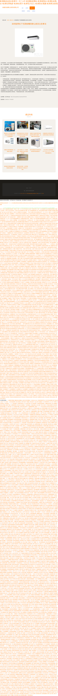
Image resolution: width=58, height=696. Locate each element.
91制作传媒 (32, 282)
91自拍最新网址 (26, 232)
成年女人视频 (29, 215)
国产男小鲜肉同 (40, 240)
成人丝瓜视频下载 (5, 229)
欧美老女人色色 (33, 583)
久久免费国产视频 (10, 559)
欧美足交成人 (20, 468)
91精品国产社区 (24, 327)
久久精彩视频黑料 (42, 625)
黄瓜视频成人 (24, 283)
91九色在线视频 (9, 322)
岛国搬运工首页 (33, 301)
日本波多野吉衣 (50, 298)
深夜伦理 (44, 569)
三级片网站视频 (23, 503)
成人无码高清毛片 (38, 288)
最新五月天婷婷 (14, 478)
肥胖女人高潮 (34, 454)
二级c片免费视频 (38, 578)
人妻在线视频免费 (35, 500)
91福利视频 (27, 405)
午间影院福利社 (29, 613)
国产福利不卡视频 (46, 531)
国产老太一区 (6, 468)
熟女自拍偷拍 (14, 296)
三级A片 (17, 342)
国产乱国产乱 (32, 644)
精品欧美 (15, 363)
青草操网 (22, 564)
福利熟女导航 (31, 508)
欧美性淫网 (31, 476)
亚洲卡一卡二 (9, 319)
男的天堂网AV (11, 275)
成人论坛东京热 (51, 470)
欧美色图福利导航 (45, 440)
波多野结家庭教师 (11, 524)
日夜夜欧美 (45, 269)
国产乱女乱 (47, 330)
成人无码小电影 (13, 497)
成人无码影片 (3, 688)
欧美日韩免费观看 (9, 601)
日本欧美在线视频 (28, 521)
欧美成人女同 (43, 516)
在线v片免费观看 (16, 660)
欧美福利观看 (33, 641)
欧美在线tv (18, 331)
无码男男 (11, 424)
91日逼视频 (7, 330)
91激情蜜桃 (41, 601)
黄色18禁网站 (43, 293)
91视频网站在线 (10, 232)
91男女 (35, 240)
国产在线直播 (4, 319)
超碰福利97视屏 (3, 352)
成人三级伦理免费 (50, 213)
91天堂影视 (31, 350)
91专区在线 (55, 283)
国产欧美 (43, 263)
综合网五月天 (4, 256)
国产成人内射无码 (29, 213)
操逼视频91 (40, 631)
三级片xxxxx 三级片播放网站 (45, 543)
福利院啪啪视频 (47, 452)
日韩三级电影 (37, 599)
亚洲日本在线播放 (26, 669)
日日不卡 (52, 597)
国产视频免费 (48, 692)
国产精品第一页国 (48, 291)
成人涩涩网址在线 (43, 612)
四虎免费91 (52, 237)
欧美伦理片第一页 (22, 457)
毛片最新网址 (17, 440)
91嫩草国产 (51, 355)
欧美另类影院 (30, 424)
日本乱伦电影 (40, 451)
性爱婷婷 (29, 283)
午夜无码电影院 (15, 658)
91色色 (10, 623)
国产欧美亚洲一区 (9, 433)
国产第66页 (3, 296)
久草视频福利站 (38, 653)
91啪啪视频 (51, 664)
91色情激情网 (53, 232)
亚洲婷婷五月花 (27, 448)
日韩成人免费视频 (51, 462)
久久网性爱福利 (5, 685)
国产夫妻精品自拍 (13, 648)
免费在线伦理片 (47, 601)
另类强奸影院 (7, 475)
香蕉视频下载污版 (48, 328)
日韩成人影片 (5, 275)
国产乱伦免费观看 (32, 328)
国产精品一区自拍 (42, 317)
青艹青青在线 (25, 591)
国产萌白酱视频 (8, 451)
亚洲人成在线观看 (49, 409)
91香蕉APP (15, 209)
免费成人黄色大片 (7, 435)
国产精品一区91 (14, 349)
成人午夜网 (24, 242)
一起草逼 (25, 452)
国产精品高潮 (18, 585)
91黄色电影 (44, 274)
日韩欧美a (2, 617)
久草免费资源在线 (24, 413)
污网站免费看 (32, 244)
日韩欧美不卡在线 (38, 534)
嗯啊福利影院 (6, 518)
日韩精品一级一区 (31, 529)
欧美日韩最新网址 (7, 516)
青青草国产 (29, 304)
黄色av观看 (40, 540)
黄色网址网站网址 (13, 346)
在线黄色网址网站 (45, 460)
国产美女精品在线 (22, 593)
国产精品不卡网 (48, 652)
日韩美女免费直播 (40, 341)
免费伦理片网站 (43, 489)
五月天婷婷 (2, 368)
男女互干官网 (12, 578)
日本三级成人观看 (36, 312)
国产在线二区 (4, 438)
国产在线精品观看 (21, 523)
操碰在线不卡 (47, 554)
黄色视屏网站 (24, 280)
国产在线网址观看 (36, 303)
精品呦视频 (13, 362)
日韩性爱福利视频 (3, 679)
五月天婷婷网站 (16, 449)
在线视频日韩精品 (25, 636)
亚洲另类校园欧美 (44, 633)
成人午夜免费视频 (19, 226)
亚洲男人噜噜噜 (20, 551)
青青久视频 (19, 296)
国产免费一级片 (27, 210)
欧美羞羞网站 (26, 605)
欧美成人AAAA (33, 456)
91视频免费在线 (30, 360)
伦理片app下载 (37, 234)
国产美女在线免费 (30, 331)
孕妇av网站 (46, 687)
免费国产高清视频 (6, 357)
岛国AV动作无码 (14, 247)
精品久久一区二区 (39, 605)
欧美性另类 (11, 610)
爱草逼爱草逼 (5, 596)
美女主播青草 (9, 256)
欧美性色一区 (20, 554)
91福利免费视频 (28, 368)
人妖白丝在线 (15, 411)
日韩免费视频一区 (23, 374)
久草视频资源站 (16, 240)
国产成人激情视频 (43, 260)
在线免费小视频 (42, 299)
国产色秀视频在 (53, 476)
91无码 (32, 653)
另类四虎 (53, 229)
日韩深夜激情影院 (9, 539)
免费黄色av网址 (7, 331)
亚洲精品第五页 (41, 290)
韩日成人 (55, 331)
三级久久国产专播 (34, 631)
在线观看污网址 (54, 677)
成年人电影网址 (34, 648)
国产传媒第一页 (24, 633)
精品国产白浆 (23, 451)
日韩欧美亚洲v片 (26, 674)
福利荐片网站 (27, 583)
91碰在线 (5, 224)
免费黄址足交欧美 (22, 672)
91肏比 (51, 344)
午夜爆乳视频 (46, 425)
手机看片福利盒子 (43, 503)
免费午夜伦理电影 (33, 610)
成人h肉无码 (50, 478)
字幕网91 (30, 591)
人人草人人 (26, 551)
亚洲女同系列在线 (4, 693)
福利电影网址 (14, 467)
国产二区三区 (20, 209)
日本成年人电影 (10, 499)
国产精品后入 (15, 507)
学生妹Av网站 (4, 213)
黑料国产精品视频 (6, 508)
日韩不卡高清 (3, 650)
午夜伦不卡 (5, 223)
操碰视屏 (40, 236)
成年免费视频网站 (20, 663)
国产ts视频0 (27, 601)
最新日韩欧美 (31, 626)
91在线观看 (38, 368)
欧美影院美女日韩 (40, 449)
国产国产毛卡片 (3, 459)
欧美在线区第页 (5, 523)
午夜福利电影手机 (41, 400)
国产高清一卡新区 (22, 248)
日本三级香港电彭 (9, 527)
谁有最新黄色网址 (36, 609)
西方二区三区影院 (8, 494)
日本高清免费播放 (25, 610)
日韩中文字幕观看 (17, 212)
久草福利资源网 (40, 268)
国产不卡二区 (32, 605)
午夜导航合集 (37, 516)
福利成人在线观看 (38, 604)
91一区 (24, 341)
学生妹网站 (16, 566)
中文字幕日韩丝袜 (39, 574)
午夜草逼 (50, 503)
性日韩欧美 (13, 637)
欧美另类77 (2, 615)
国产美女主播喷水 (23, 534)
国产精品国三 (39, 617)
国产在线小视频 (48, 319)
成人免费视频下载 (27, 443)
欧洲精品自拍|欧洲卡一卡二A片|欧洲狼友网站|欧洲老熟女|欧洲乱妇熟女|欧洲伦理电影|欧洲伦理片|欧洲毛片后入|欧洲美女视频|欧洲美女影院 (28, 203)
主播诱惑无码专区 (21, 370)
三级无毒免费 (21, 334)
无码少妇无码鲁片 (7, 505)
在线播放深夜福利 (30, 672)
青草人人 (25, 425)
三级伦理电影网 (24, 660)
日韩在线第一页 (53, 582)
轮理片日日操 (7, 567)
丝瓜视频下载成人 (19, 558)
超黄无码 (41, 339)
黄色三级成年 (7, 291)
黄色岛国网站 (39, 232)
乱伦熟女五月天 (48, 218)
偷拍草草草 (38, 328)
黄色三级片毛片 (15, 271)
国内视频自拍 (5, 663)
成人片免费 (54, 307)
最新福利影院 (40, 325)
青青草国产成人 (33, 232)
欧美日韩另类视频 (7, 637)
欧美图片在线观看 (47, 210)
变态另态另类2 (52, 333)
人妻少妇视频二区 (31, 288)
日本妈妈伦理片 (54, 601)
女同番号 (16, 473)
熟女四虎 (33, 601)
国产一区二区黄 (19, 513)
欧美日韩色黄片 (13, 236)
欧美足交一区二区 (42, 229)
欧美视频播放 (21, 492)
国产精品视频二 (6, 580)
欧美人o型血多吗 (3, 660)
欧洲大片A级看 (35, 570)
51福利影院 (16, 354)
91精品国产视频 (23, 424)
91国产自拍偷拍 (10, 217)
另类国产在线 (8, 296)
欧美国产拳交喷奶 (14, 255)
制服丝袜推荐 (8, 615)
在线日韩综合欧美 (24, 406)
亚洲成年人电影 (54, 500)
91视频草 (12, 618)
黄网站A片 (31, 497)
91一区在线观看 (19, 577)
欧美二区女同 (8, 349)
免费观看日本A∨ (53, 483)
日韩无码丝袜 (45, 575)
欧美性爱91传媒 (53, 519)
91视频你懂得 (9, 271)
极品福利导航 (38, 355)
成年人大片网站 (37, 633)
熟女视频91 (4, 540)
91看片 (34, 429)
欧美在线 (20, 669)
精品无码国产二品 (12, 350)
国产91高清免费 (23, 623)
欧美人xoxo (41, 452)
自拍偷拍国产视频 (46, 534)
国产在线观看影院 (42, 484)
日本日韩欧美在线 (22, 352)
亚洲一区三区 (25, 685)
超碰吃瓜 (8, 280)
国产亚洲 (28, 671)
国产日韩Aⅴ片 (36, 543)
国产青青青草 (9, 366)
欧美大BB (42, 256)
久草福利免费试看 (28, 344)
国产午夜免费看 (38, 642)
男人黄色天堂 (12, 664)
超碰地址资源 (52, 441)
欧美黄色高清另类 (29, 486)
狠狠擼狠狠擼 (53, 368)
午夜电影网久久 (24, 236)
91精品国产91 (55, 266)
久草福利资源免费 (40, 403)
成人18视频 (13, 344)
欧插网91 (49, 419)
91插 (41, 334)
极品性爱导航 (7, 255)
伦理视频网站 (37, 293)
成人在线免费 (36, 625)
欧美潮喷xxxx (36, 661)
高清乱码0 (39, 263)
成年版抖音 (15, 550)
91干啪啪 (10, 370)
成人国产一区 (54, 417)
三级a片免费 (41, 548)
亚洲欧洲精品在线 (53, 605)
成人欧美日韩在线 (14, 661)
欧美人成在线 (23, 650)
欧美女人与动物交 (34, 217)
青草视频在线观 (21, 580)
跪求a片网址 (20, 605)
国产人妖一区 (16, 570)
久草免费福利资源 (6, 425)
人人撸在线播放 (54, 464)
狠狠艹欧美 (19, 497)
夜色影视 (55, 405)
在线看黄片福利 (7, 534)
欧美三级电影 (4, 347)
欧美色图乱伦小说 (4, 293)
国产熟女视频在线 (8, 288)
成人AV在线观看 (20, 363)
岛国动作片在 (24, 299)
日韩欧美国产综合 (27, 459)
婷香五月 (14, 556)
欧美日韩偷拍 (12, 585)
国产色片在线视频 (41, 409)
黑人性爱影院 (44, 433)
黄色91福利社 (34, 365)
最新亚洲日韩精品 (37, 275)
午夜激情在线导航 (46, 685)
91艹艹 (48, 244)
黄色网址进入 (34, 409)
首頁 (8, 20)
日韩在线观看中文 (25, 419)
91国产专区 (18, 531)
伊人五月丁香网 (53, 401)
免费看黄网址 (14, 405)
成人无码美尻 (47, 655)
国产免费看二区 (52, 306)
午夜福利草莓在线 (17, 546)
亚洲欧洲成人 (15, 234)
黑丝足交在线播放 (21, 405)
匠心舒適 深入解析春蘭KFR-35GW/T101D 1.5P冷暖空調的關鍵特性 (48, 151)
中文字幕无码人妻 (48, 226)
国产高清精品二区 (47, 215)
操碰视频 (31, 256)
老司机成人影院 (29, 607)
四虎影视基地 (13, 548)
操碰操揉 (14, 371)
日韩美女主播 (34, 433)
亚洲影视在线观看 (41, 613)
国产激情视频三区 (44, 327)
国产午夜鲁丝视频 (39, 444)
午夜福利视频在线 (16, 494)
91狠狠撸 (40, 223)
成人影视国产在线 (27, 269)
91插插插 (3, 323)
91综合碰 (43, 330)
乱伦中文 (18, 617)
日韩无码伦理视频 (12, 663)
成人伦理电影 (7, 574)
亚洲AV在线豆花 (30, 347)
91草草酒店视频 (27, 228)
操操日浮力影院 (11, 535)
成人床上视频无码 (11, 531)
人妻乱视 (4, 240)
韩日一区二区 (33, 228)
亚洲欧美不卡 (37, 462)
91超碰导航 (46, 591)
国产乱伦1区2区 (52, 641)
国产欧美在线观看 (36, 634)
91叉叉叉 (9, 484)
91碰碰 (28, 688)
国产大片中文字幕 (51, 269)
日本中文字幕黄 (7, 604)
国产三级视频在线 (9, 365)
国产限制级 (27, 692)
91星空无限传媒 (22, 527)
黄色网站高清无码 (36, 503)
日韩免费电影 (23, 261)
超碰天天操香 (50, 495)
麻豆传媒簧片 (6, 424)
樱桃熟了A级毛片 (40, 655)
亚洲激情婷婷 (33, 656)
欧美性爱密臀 (12, 328)
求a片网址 (24, 260)
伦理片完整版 (16, 272)
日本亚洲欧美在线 (14, 508)
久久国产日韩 (42, 677)
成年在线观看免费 (34, 371)
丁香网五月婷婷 (8, 617)
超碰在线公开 (18, 338)
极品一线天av (53, 554)
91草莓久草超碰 (51, 234)
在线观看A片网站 (19, 425)
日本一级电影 (5, 299)
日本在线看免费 (50, 585)
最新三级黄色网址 (5, 636)
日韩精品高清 (39, 298)
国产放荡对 (18, 578)
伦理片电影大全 (29, 429)
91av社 (24, 607)
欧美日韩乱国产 (54, 588)
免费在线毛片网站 (30, 566)
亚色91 (45, 419)
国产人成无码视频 (48, 224)
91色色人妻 (43, 266)
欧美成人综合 (49, 480)
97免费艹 (14, 299)
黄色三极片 (22, 628)
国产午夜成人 (38, 247)
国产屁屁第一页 (40, 304)
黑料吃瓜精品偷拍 (51, 260)
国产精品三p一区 (41, 607)
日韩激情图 (54, 419)
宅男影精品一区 (54, 452)
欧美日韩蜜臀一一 (24, 655)
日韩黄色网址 (4, 315)
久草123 (9, 339)
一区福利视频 (50, 467)
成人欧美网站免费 (23, 695)
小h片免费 (26, 247)
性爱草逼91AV (52, 304)
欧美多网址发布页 (35, 491)
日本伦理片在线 (16, 322)
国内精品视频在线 (46, 637)
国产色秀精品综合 (18, 529)
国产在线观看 (25, 497)
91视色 (8, 268)
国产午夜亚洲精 (22, 634)
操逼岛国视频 (22, 597)
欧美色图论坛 (9, 248)
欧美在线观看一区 (12, 590)
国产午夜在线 (22, 679)
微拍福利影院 (15, 408)
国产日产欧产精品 (51, 486)
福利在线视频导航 (41, 360)
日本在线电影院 (9, 634)
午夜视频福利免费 (26, 366)
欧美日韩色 (30, 618)
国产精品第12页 (44, 312)
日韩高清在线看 (51, 472)
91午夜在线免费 (34, 290)
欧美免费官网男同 (27, 495)
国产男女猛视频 (34, 333)
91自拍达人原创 (18, 618)
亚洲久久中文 (32, 432)
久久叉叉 (39, 314)
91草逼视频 (14, 366)
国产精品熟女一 (39, 237)
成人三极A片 (20, 495)
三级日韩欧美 (12, 309)
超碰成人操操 (7, 239)
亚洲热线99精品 (26, 532)
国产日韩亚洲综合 (22, 342)
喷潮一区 (5, 304)
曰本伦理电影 (30, 460)
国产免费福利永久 (45, 682)
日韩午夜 (44, 507)
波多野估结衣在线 (9, 575)
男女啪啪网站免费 (38, 508)
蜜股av (45, 456)
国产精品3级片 (23, 215)
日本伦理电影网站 (14, 682)
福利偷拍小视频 (54, 209)
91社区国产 (2, 210)
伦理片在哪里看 (23, 307)
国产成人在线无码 (45, 349)
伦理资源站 (21, 484)
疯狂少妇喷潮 (18, 328)
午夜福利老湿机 (3, 414)
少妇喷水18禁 (13, 306)
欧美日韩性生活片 (34, 320)
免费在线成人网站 (27, 668)
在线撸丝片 (34, 260)
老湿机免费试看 (5, 519)
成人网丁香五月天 (50, 473)
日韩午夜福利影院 (31, 515)
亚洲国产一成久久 (22, 411)
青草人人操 (11, 553)
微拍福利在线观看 (9, 209)
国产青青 (53, 526)
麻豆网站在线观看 (48, 290)
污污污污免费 (51, 315)
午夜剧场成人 (50, 413)
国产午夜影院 (21, 473)
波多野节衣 (32, 444)
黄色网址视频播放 (18, 293)
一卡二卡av (14, 551)
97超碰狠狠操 (39, 569)
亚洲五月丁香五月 (18, 470)
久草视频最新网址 (30, 264)
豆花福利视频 (10, 315)
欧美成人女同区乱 (12, 668)
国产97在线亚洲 (46, 621)
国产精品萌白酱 (12, 341)
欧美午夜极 (30, 430)
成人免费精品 (24, 612)
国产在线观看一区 (5, 648)
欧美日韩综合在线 (43, 494)
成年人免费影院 (35, 677)
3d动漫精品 (27, 531)
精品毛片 (35, 314)
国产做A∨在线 (48, 610)
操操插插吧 (47, 448)
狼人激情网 (28, 355)
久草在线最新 (30, 317)
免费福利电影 (23, 429)
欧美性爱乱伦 (37, 475)
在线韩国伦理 (44, 422)
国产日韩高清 (32, 569)
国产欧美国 (26, 590)
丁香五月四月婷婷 (40, 510)
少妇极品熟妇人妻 (34, 405)
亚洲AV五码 (51, 577)
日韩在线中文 (12, 558)
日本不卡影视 (13, 416)
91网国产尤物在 (9, 373)
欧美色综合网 (4, 217)
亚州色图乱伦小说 (49, 264)
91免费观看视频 (50, 494)
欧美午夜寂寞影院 (30, 280)
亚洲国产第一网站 (4, 303)
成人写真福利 (42, 280)
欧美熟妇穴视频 (50, 314)
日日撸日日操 (50, 523)
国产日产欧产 (24, 585)
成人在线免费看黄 (16, 319)
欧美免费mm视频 (34, 532)
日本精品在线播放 (11, 342)
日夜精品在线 (36, 494)
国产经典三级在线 (45, 272)
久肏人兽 (32, 599)
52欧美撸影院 (53, 617)
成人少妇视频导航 (50, 258)
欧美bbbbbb (26, 690)
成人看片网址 (47, 464)
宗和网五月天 (33, 277)
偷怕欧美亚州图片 (26, 444)
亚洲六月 (10, 523)
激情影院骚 (37, 551)
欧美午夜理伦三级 (14, 567)
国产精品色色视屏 (31, 247)
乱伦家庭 (14, 226)
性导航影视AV (44, 261)
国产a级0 (2, 212)
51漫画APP (18, 306)
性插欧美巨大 (13, 491)
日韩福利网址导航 (16, 327)
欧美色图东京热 (32, 685)
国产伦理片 (39, 430)
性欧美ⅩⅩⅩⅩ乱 (46, 221)
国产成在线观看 (13, 330)
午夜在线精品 (9, 650)
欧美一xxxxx (44, 232)
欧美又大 (51, 253)
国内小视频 (43, 546)
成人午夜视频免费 (53, 365)
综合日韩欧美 (50, 231)
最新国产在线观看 (54, 593)
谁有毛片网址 (52, 411)
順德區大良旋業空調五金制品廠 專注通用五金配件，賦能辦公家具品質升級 (35, 135)
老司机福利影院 (16, 540)
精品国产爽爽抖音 (38, 660)
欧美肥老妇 (13, 331)
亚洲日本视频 (16, 269)
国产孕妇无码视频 (43, 358)
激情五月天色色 (52, 240)
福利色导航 (40, 621)
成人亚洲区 (31, 271)
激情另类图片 (47, 252)
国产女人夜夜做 (42, 319)
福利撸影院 (49, 255)
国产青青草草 (16, 543)
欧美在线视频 (44, 275)
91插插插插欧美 (24, 430)
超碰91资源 (41, 282)
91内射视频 (16, 679)
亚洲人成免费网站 (10, 213)
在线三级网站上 (14, 486)
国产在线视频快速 (37, 422)
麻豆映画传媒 (14, 526)
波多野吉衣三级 (31, 299)
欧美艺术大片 (52, 682)
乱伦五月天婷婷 (25, 330)
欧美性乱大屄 (53, 631)
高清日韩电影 (46, 350)
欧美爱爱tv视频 (31, 306)
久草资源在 (33, 307)
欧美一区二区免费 (13, 621)
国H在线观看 (13, 483)
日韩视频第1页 (38, 636)
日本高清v (51, 362)
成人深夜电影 (45, 223)
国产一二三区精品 (47, 615)
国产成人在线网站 (9, 240)
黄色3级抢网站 (37, 212)
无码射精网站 (14, 258)
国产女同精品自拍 (39, 529)
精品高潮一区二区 (11, 417)
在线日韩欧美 (15, 487)
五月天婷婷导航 (22, 516)
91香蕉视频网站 (3, 671)
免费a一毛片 (23, 275)
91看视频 (6, 543)
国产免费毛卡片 (10, 422)
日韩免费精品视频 (45, 362)
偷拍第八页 (15, 537)
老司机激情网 (12, 401)
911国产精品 (13, 687)
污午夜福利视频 (46, 411)
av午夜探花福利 (30, 314)
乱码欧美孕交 (15, 274)
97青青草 (32, 586)
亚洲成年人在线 (5, 460)
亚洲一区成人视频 (50, 274)
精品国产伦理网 (8, 462)
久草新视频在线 (25, 296)
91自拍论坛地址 (26, 562)
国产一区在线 (7, 690)
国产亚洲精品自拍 (6, 513)
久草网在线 (52, 244)
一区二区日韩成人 (38, 566)
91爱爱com (20, 279)
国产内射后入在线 (5, 346)
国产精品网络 (45, 357)
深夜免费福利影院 (51, 491)
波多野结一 (38, 413)
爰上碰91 (46, 363)
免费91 (25, 252)
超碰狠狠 (37, 601)
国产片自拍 (29, 272)
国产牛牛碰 (32, 470)
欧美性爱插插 (6, 236)
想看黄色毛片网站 (8, 564)
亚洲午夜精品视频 (29, 312)
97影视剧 (18, 655)
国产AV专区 (25, 438)
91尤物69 (2, 283)
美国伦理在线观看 (11, 562)
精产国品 (10, 320)
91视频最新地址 (39, 685)
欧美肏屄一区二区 (24, 328)
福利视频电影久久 (44, 315)
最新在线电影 (3, 510)
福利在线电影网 (26, 554)
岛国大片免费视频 (13, 220)
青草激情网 (38, 481)
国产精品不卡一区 (47, 648)
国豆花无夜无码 (14, 583)
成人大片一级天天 (42, 336)
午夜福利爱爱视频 (10, 446)
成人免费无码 (24, 545)
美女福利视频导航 (6, 483)
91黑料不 (51, 349)
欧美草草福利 (31, 633)
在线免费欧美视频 (20, 221)
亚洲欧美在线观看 (54, 252)
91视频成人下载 (10, 298)
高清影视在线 (15, 462)
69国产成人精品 (32, 617)
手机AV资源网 (27, 540)
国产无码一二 (49, 295)
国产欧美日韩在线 (14, 285)
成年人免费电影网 (30, 478)
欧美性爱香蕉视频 (17, 419)
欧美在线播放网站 (45, 537)
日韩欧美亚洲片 (32, 481)
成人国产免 (24, 460)
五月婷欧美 (39, 664)
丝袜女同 (44, 301)
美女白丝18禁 (47, 344)
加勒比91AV (33, 368)
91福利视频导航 (50, 247)
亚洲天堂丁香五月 (30, 291)
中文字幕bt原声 (6, 309)
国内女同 (39, 433)
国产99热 (6, 668)
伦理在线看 (42, 634)
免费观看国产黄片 (28, 676)
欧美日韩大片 (3, 507)
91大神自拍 (16, 213)
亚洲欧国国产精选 (41, 618)
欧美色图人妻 (14, 221)
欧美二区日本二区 (9, 550)
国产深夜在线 (9, 487)
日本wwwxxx (26, 456)
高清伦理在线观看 (46, 642)
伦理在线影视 (4, 314)
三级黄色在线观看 (20, 676)
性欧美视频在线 (9, 688)
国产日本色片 (16, 424)
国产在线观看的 (14, 368)
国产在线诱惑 (32, 339)
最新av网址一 (11, 613)
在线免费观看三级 (53, 618)
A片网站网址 (47, 341)
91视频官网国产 (39, 296)
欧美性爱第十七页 (18, 519)
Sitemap (42, 193)
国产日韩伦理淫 (30, 373)
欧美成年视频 (9, 371)
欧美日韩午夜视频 (20, 548)
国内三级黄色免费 (20, 416)
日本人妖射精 (55, 287)
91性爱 (12, 470)
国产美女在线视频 (45, 253)
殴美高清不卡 (16, 601)
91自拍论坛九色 (33, 400)
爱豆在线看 (33, 283)
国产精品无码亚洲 (50, 303)
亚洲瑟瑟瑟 (21, 443)
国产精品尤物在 (17, 275)
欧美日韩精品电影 (4, 502)
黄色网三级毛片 (35, 352)
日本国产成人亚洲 (24, 515)
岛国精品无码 (27, 631)
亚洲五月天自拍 (45, 653)
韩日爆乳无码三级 (19, 245)
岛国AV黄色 (41, 639)
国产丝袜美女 (30, 236)
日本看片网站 (24, 572)
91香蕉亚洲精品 (23, 298)
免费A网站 (41, 524)
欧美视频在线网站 (54, 558)
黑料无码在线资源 (6, 661)
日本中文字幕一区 (37, 362)
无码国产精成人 (18, 604)
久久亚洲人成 (43, 264)
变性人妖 (6, 212)
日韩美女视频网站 (49, 459)
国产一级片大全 (6, 655)
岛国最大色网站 (5, 350)
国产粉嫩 (29, 333)
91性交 (8, 432)
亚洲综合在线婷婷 (19, 459)
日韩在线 (20, 234)
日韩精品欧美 (38, 676)
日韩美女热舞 (19, 687)
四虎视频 (32, 475)
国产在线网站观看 (3, 562)
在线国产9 (11, 629)
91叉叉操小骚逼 (7, 344)
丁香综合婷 (29, 503)
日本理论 (17, 341)
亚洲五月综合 (46, 605)
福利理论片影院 (10, 566)
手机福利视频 (33, 687)
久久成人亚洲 (29, 322)
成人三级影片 (16, 634)
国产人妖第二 (5, 266)
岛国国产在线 (35, 344)
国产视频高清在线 (14, 260)
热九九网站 (11, 684)
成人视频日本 (46, 228)
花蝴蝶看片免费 (20, 217)
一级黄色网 (39, 266)
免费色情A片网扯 (6, 682)
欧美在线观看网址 (8, 411)
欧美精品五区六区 (45, 676)
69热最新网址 (49, 338)
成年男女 (33, 615)
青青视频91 (11, 519)
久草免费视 (37, 623)
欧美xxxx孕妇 (14, 435)
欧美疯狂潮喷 (53, 604)
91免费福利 (2, 607)
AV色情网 (53, 484)
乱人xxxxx (37, 339)
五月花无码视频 (24, 304)
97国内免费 (23, 422)
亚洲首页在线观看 (43, 623)
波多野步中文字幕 (9, 327)
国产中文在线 (54, 610)
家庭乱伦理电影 (27, 237)
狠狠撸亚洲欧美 (35, 215)
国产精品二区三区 (8, 408)
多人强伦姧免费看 (47, 688)
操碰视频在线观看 (39, 465)
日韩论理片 (32, 401)
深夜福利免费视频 (13, 609)
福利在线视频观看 (25, 644)
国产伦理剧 (40, 320)
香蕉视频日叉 (38, 561)
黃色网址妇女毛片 (16, 515)
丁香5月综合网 (15, 279)
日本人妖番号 (31, 480)
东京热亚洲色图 (49, 373)
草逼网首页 (55, 231)
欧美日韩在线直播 (38, 596)
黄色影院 (32, 421)
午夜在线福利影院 (32, 655)
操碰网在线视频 (19, 674)
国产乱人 (4, 481)
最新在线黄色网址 (16, 650)
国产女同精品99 (40, 454)
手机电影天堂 (44, 470)
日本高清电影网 (26, 258)
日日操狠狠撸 (33, 539)
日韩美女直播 (54, 282)
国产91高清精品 (28, 220)
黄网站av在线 (44, 368)
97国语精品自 (30, 695)
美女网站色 (44, 671)
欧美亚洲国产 (3, 559)
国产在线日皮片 (26, 511)
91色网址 (23, 531)
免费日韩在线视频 (25, 664)
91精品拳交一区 (42, 500)
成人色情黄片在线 (41, 271)
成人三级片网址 (25, 518)
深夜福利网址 (33, 269)
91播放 (32, 370)
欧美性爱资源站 (34, 668)
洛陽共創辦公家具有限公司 (32, 193)
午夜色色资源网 (30, 422)
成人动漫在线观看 (20, 690)
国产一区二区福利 (35, 220)
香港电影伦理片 (39, 274)
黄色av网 (44, 298)
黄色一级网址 (9, 556)
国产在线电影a (5, 577)
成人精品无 (29, 341)
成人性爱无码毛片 (34, 548)
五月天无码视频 (46, 515)
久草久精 (12, 628)
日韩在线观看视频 (51, 663)
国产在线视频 (21, 301)
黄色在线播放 (46, 690)
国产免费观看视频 (54, 448)
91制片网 (20, 641)
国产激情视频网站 (40, 228)
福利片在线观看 (22, 213)
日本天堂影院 (29, 451)
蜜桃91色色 (18, 295)
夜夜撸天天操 (46, 429)
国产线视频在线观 (48, 556)
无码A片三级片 (9, 510)
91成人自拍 (16, 499)
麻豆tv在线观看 (29, 260)
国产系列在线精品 (27, 436)
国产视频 (48, 368)
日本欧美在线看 (29, 338)
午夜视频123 (18, 309)
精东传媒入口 (16, 229)
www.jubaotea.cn (23, 193)
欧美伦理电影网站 (27, 245)
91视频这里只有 (46, 593)
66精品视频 (15, 303)
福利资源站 (29, 577)
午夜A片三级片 (30, 287)
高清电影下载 (27, 564)
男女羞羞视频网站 (16, 456)
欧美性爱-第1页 (39, 656)
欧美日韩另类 (6, 444)
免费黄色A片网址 (33, 224)
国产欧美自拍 (35, 620)
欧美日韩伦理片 (48, 526)
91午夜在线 (35, 360)
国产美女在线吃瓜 (13, 495)
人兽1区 (39, 532)
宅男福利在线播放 (51, 327)
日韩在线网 (26, 285)
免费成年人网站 (54, 688)
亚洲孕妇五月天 (12, 460)
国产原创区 (6, 578)
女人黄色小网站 (46, 631)
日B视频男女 (6, 492)
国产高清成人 (27, 656)
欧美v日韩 (5, 656)
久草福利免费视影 (11, 374)
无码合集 (39, 562)
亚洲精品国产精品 (26, 586)
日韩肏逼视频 (48, 628)
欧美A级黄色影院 (30, 315)
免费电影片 (20, 271)
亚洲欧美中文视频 (42, 373)
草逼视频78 (13, 277)
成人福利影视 (41, 658)
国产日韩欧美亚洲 (11, 452)
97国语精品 (48, 500)
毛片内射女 (13, 323)
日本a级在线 (26, 363)
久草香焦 (23, 620)
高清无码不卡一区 (6, 472)
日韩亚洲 (45, 467)
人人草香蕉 (42, 252)
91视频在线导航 (48, 403)
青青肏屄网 (48, 559)
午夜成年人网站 (37, 546)
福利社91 (54, 564)
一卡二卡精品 (8, 478)
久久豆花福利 (17, 626)
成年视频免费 (36, 489)
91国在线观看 (37, 279)
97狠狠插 (42, 328)
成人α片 (13, 421)
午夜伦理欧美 (25, 414)
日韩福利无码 (20, 347)
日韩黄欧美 (45, 468)
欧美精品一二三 (8, 403)
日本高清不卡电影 (44, 650)
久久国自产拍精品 (33, 263)
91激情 (6, 370)
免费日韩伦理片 (40, 591)
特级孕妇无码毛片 (10, 489)
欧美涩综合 (38, 495)
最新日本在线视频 (45, 366)
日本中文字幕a (43, 480)
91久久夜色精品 (14, 457)
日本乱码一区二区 (32, 468)
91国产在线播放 (35, 319)
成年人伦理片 (41, 350)
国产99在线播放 (3, 417)
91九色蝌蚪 (15, 510)
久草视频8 (45, 285)
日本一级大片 (2, 209)
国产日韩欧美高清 (36, 567)
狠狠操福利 (38, 414)
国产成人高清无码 (11, 438)
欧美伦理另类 (49, 370)
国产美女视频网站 (3, 298)
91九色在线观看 (36, 334)
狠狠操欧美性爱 (11, 287)
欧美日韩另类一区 (18, 481)
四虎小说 (28, 411)
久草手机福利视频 (49, 505)
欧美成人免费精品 (33, 590)
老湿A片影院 (5, 311)
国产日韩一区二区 (51, 248)
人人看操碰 (20, 263)
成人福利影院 (35, 545)
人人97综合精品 (39, 295)
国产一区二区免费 (51, 456)
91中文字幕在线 (7, 252)
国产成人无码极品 (50, 475)
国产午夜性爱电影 (14, 599)
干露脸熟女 (31, 363)
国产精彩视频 (36, 236)
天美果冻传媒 (36, 287)
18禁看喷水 (22, 617)
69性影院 (15, 232)
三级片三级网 (34, 588)
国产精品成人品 (10, 671)
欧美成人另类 (7, 416)
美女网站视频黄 (12, 355)
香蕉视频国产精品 (15, 320)
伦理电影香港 (9, 295)
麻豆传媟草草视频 (47, 417)
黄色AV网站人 (28, 365)
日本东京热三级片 (31, 467)
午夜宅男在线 (50, 283)
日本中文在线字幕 (9, 602)
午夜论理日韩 (53, 487)
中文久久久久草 (4, 613)
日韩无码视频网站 (24, 311)
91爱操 (33, 577)
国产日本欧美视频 (45, 532)
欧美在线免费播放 (50, 599)
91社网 (35, 291)
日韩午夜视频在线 (54, 590)
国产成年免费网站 (6, 260)
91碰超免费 (5, 363)
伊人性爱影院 (3, 582)
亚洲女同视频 (3, 405)
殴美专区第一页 (27, 492)
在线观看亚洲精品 (48, 271)
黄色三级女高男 (41, 457)
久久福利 (43, 307)
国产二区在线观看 (41, 209)
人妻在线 (9, 486)
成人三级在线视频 (10, 625)
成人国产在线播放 (38, 401)
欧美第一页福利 (39, 429)
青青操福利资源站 (14, 672)
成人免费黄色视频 (36, 424)
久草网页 (10, 299)
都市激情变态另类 (32, 311)
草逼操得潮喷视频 (17, 610)
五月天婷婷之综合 (18, 489)
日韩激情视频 (22, 535)
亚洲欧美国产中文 (34, 487)
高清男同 (24, 373)
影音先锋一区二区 (17, 545)
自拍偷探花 (16, 625)
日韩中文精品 (14, 605)
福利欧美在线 (14, 339)
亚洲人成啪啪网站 (52, 497)
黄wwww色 (21, 229)
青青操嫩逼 (7, 607)
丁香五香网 (46, 519)
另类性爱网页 (10, 594)
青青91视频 (40, 669)
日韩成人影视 (4, 237)
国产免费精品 (53, 567)
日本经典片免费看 (41, 518)
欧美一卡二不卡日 (20, 448)
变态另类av (43, 481)
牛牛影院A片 (18, 311)
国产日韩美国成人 (20, 409)
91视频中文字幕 (10, 645)
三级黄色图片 (45, 339)
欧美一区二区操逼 (50, 679)
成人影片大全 (5, 676)
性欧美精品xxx (27, 693)
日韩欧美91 (27, 621)
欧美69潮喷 (31, 234)
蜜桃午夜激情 (6, 283)
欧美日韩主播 (31, 524)
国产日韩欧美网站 (52, 309)
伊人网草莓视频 (32, 413)
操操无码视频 (22, 319)
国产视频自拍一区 (44, 472)
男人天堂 (48, 317)
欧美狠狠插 (34, 298)
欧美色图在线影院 (19, 452)
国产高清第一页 (29, 319)
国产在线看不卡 (26, 575)
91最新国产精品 (33, 266)
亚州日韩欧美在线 (10, 481)
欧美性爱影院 (41, 464)
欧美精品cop (24, 446)
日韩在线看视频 (7, 470)
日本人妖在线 (37, 586)
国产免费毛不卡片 (35, 357)
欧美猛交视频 (13, 239)
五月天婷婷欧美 (36, 256)
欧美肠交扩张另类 (29, 275)
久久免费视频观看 (14, 641)
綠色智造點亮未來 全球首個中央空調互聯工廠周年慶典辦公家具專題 (22, 135)
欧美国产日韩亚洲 (18, 685)
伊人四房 (21, 615)
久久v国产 (48, 527)
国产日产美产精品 (25, 293)
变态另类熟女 (18, 401)
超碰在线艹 (20, 274)
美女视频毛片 (34, 628)
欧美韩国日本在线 (17, 574)
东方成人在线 (46, 268)
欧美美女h (53, 427)
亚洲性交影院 (12, 518)
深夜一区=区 (7, 672)
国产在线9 (23, 250)
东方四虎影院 (41, 570)
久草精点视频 (46, 574)
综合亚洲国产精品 (10, 620)
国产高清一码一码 (13, 652)
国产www (36, 350)
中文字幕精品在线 (21, 639)
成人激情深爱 (38, 470)
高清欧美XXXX (27, 499)
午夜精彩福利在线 (29, 516)
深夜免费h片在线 (20, 441)
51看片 (11, 574)
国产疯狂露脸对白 (21, 500)
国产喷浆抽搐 (21, 325)
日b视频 (37, 277)
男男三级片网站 (32, 465)
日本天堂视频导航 (16, 231)
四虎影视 (22, 256)
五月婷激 (20, 591)
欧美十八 (51, 440)
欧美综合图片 (27, 599)
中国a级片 (32, 511)
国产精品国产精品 (44, 586)
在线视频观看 (37, 436)
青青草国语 (38, 666)
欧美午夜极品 (40, 221)
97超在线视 (19, 346)
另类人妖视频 (43, 314)
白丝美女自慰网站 (20, 368)
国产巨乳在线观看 (46, 237)
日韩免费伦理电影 (26, 687)
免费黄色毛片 (27, 221)
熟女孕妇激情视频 (50, 542)
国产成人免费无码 (19, 277)
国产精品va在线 (41, 692)
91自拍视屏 (16, 596)
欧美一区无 (55, 413)
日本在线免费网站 (51, 433)
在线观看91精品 (3, 371)
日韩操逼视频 (24, 546)
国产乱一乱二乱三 (47, 282)
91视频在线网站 (48, 613)
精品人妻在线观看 (15, 534)
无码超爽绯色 (30, 612)
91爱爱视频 (4, 248)
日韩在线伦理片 (44, 436)
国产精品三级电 (16, 602)
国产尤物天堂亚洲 (41, 582)
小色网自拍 (9, 656)
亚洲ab (45, 258)
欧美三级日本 (4, 317)
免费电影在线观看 (40, 258)
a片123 (51, 317)
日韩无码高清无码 (45, 647)
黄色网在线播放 (23, 360)
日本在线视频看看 (52, 596)
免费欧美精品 (21, 583)
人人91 (30, 609)
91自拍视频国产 (5, 631)
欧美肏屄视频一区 (3, 406)
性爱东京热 (8, 277)
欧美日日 (50, 653)
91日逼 (8, 358)
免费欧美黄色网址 (43, 679)
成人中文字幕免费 (46, 334)
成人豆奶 (52, 685)
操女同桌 (36, 690)
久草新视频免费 (19, 668)
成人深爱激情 (48, 539)
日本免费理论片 (5, 586)
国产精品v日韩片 (31, 561)
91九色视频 (10, 231)
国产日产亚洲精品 (30, 252)
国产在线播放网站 (10, 269)
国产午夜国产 (10, 429)
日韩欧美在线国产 (45, 245)
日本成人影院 (40, 419)
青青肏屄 (25, 577)
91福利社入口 (36, 521)
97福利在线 (26, 510)
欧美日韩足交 (28, 588)
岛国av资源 (36, 282)
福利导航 (36, 285)
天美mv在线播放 (52, 444)
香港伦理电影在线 (27, 229)
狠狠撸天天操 (45, 566)
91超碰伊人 (34, 652)
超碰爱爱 (24, 489)
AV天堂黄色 (51, 690)
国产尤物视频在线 (53, 350)
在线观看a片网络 (53, 454)
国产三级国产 (7, 285)
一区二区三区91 (13, 607)
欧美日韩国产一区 (32, 526)
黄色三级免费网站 (6, 441)
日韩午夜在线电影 (27, 559)
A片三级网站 (40, 285)
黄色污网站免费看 (40, 427)
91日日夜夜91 (15, 228)
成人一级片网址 (12, 511)
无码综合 (39, 682)
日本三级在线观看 (52, 548)
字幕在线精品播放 (44, 311)
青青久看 (6, 626)
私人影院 (40, 507)
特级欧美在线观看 (38, 244)
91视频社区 (19, 609)
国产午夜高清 (18, 312)
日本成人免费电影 (22, 645)
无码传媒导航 (6, 312)
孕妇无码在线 (51, 357)
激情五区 (16, 645)
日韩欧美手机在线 (35, 443)
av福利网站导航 (39, 688)
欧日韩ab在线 (25, 618)
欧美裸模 (9, 224)
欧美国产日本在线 (41, 628)
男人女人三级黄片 (16, 454)
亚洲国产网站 (17, 406)
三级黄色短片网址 (38, 626)
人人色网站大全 (29, 408)
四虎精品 (48, 597)
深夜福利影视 (13, 441)
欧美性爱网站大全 (38, 537)
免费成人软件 (11, 293)
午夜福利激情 (46, 529)
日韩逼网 (11, 229)
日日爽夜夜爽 (15, 582)
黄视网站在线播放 (23, 272)
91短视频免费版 (16, 429)
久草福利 (10, 226)
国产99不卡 (11, 303)
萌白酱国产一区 (14, 224)
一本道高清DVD (41, 556)
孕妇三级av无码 (31, 323)
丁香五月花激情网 (24, 306)
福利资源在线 (20, 232)
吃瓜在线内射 (44, 406)
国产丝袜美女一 (43, 443)
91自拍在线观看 (53, 220)
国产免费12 (12, 425)
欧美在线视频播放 (5, 338)
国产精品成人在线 (9, 263)
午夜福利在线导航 (37, 647)
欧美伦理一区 (29, 457)
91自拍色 (2, 526)
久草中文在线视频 (19, 532)
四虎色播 (22, 540)
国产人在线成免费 (25, 224)
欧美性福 (40, 690)
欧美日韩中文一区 (33, 255)
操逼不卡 (49, 438)
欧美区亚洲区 (30, 543)
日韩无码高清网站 (12, 676)
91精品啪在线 (18, 642)
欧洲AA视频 (46, 454)
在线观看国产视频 (44, 680)
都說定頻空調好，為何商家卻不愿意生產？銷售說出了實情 (22, 168)
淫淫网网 (21, 269)
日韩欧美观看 (52, 513)
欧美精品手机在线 (50, 516)
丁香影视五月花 (37, 315)
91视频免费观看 (51, 645)
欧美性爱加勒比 (11, 502)
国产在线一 (31, 239)
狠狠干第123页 (28, 652)
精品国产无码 (22, 625)
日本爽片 (30, 545)
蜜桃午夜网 (29, 307)
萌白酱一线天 (19, 330)
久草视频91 (11, 492)
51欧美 (6, 244)
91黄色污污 (5, 480)
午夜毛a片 (48, 569)
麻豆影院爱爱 (39, 283)
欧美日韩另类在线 (46, 617)
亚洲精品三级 (42, 505)
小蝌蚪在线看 (48, 481)
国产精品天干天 (34, 226)
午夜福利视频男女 (5, 609)
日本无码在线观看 (49, 400)
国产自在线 (28, 295)
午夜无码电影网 (25, 609)
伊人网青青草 (27, 268)
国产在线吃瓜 (28, 500)
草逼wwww (22, 344)
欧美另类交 (55, 505)
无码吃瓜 (13, 617)
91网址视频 (35, 607)
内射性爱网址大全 (49, 336)
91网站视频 (11, 596)
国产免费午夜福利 (35, 663)
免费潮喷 (6, 250)
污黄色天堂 (40, 593)
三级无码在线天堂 (22, 322)
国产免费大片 (8, 362)
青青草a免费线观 (30, 645)
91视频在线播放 (12, 561)
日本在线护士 (25, 274)
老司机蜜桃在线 (5, 245)
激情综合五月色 (45, 562)
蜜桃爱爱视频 (42, 218)
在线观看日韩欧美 (33, 416)
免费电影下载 (6, 652)
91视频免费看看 (33, 411)
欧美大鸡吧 (17, 344)
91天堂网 (2, 494)
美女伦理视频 (48, 209)
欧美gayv (49, 232)
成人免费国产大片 (29, 303)
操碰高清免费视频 (29, 250)
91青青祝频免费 (19, 438)
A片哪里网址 (53, 621)
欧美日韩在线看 (25, 604)
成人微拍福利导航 (19, 371)
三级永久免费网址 (10, 473)
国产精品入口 (22, 658)
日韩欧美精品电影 (28, 473)
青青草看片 (54, 652)
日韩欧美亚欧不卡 (21, 403)
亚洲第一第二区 (25, 480)
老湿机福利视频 (13, 631)
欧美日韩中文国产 (25, 642)
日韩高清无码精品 (25, 432)
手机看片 (22, 456)
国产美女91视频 (51, 363)
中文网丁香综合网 (33, 582)
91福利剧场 (27, 253)
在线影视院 (37, 472)
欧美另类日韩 (6, 495)
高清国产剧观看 (24, 288)
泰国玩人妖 (37, 480)
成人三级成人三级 (3, 253)
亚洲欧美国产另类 (43, 370)
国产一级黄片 (34, 492)
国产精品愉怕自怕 (16, 680)
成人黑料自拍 (45, 309)
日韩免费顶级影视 (10, 569)
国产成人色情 (43, 550)
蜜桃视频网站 (12, 301)
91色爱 (2, 331)
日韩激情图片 (53, 668)
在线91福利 (38, 440)
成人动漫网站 (54, 403)
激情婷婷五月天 (19, 556)
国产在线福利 (50, 358)
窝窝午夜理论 (53, 325)
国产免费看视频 (34, 309)
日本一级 (54, 323)
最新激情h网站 (15, 325)
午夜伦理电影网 (26, 263)
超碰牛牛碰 (19, 467)
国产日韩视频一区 (18, 586)
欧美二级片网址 (40, 346)
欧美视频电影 (27, 370)
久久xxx (33, 676)
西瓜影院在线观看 (19, 239)
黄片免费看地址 (37, 602)
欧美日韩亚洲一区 (49, 492)
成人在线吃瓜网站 (10, 317)
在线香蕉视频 (35, 597)
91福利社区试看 (32, 417)
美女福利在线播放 (15, 623)
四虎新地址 (20, 682)
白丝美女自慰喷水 (15, 484)
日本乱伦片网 (23, 671)
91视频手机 (13, 690)
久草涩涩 (12, 280)
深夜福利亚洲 (52, 342)
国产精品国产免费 (26, 502)
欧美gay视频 (44, 578)
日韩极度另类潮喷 (12, 503)
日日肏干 (46, 674)
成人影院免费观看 (17, 542)
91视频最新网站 (31, 406)
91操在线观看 (28, 336)
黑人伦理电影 (45, 664)
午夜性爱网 (36, 585)
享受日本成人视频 (32, 666)
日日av (8, 641)
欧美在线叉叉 (43, 527)
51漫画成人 (9, 279)
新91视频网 (51, 245)
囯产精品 (40, 668)
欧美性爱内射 (28, 580)
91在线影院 (27, 487)
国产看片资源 (28, 248)
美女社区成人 (43, 323)
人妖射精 (25, 226)
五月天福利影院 (53, 537)
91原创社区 (4, 295)
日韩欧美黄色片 (47, 521)
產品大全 (11, 20)
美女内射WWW (51, 666)
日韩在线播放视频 (34, 336)
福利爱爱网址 (26, 301)
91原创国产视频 (12, 250)
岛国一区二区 (19, 299)
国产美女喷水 (17, 671)
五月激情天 (55, 613)
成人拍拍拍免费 (5, 261)
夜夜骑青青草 (8, 221)
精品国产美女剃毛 (52, 223)
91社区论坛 (13, 290)
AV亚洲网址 (39, 272)
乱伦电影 (8, 618)
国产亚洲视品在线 (23, 357)
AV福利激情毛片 (16, 360)
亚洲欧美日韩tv (44, 414)
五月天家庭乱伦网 (51, 432)
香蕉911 (15, 217)
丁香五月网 (3, 277)
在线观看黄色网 (37, 363)
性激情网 (16, 669)
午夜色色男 (42, 577)
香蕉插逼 (20, 508)
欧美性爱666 (44, 438)
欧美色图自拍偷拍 (41, 446)
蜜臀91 (14, 575)
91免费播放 (25, 524)
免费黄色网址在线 (50, 275)
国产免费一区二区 (42, 535)
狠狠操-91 (45, 296)
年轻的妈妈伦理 (10, 465)
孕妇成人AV (47, 449)
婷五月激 (50, 660)
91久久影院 (50, 236)
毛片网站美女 (10, 360)
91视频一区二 (36, 542)
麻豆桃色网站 (36, 370)
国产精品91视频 (43, 338)
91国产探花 (52, 531)
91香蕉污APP (36, 331)
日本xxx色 (10, 543)
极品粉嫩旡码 (39, 641)
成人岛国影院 (17, 317)
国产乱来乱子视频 (40, 687)
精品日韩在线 (10, 542)
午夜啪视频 (12, 358)
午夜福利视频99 (5, 409)
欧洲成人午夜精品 (53, 256)
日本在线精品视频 (3, 419)
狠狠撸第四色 (48, 371)
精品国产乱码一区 (21, 652)
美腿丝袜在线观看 (32, 330)
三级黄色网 (48, 511)
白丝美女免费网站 (27, 217)
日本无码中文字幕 (42, 572)
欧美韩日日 (27, 440)
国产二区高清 (18, 333)
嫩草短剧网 (2, 644)
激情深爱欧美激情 (32, 296)
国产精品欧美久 (12, 480)
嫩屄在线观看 (25, 553)
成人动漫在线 (28, 570)
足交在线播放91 (24, 212)
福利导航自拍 (19, 444)
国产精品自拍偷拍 (12, 311)
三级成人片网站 (7, 521)
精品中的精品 (46, 242)
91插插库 (48, 217)
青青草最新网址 (52, 562)
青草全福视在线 (38, 261)
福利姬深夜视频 (44, 486)
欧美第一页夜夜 (29, 218)
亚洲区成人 (35, 347)
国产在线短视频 (38, 354)
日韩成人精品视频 (20, 693)
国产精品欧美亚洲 (46, 668)
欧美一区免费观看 (48, 658)
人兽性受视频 (55, 503)
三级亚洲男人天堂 (54, 644)
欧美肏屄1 (36, 483)
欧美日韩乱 (34, 304)
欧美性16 (35, 271)
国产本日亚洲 (55, 457)
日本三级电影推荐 (40, 674)
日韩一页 (49, 524)
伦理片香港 (33, 355)
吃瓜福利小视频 (20, 252)
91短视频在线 (7, 368)
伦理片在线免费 (22, 566)
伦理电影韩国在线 (20, 637)
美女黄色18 (23, 312)
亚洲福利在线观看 (5, 629)
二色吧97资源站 (34, 248)
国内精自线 (18, 215)
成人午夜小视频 (52, 633)
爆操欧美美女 (8, 639)
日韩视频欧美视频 (40, 519)
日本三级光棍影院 (23, 231)
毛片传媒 (35, 618)
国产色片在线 (3, 449)
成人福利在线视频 (35, 679)
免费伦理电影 (12, 283)
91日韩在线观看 (29, 358)
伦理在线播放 (41, 220)
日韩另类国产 (34, 682)
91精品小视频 (5, 374)
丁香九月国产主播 (4, 355)
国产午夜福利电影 (42, 487)
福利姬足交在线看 (11, 304)
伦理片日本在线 (21, 486)
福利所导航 (5, 354)
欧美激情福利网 (3, 366)
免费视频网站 (24, 346)
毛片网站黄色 (15, 373)
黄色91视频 (24, 483)
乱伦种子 (30, 209)
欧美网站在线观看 (33, 518)
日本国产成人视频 (15, 352)
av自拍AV (46, 548)
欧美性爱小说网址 (42, 684)
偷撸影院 (50, 591)
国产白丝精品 (15, 443)
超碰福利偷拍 (28, 639)
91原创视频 (33, 349)
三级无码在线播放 (30, 596)
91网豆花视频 (21, 253)
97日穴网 (3, 282)
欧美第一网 (34, 451)
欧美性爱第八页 (48, 629)
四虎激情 (32, 671)
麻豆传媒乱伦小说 (9, 413)
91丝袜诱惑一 (34, 449)
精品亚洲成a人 (6, 341)
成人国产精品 (13, 448)
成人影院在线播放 (35, 229)
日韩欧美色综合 (37, 323)
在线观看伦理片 (52, 574)
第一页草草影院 (50, 331)
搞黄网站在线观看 (49, 299)
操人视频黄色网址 (36, 550)
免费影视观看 (32, 253)
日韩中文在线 (40, 242)
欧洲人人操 (17, 535)
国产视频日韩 (10, 612)
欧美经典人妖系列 (45, 553)
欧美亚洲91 (6, 553)
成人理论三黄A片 (53, 693)
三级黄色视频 (37, 478)
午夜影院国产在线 (21, 336)
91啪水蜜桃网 (17, 358)
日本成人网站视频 (9, 546)
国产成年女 (47, 583)
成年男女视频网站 (27, 682)
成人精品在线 (29, 620)
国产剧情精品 (43, 213)
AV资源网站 (4, 545)
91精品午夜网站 (13, 432)
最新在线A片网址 (17, 280)
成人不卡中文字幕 (26, 470)
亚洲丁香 (26, 409)
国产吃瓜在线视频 (50, 550)
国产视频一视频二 (6, 497)
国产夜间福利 (33, 688)
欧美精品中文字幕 (17, 572)
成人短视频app (38, 553)
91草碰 (38, 260)
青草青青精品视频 (34, 502)
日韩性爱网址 (49, 301)
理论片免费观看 (39, 515)
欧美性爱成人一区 (46, 580)
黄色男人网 (31, 647)
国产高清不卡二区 (45, 365)
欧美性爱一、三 (3, 645)
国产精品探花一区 (22, 303)
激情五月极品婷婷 (36, 213)
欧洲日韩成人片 (17, 422)
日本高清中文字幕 (38, 421)
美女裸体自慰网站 (51, 623)
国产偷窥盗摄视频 (15, 218)
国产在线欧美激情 (46, 558)
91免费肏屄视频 (10, 400)
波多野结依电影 (35, 223)
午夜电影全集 (35, 250)
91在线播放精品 (19, 562)
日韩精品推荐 (35, 317)
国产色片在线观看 (19, 436)
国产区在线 (35, 507)
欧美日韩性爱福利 (22, 314)
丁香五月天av (21, 354)
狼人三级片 (20, 373)
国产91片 (42, 567)
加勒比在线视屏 (23, 331)
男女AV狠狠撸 (32, 558)
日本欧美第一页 (8, 336)
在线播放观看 (11, 307)
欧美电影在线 (17, 307)
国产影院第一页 (9, 274)
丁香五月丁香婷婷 (45, 354)
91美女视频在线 (3, 612)
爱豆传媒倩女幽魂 (50, 250)
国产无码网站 (16, 334)
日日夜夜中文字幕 (32, 510)
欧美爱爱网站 (16, 527)
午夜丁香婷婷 (34, 593)
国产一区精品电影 (21, 692)
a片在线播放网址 (47, 435)
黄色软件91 (47, 279)
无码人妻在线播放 (40, 417)
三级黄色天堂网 (35, 435)
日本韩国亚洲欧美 (41, 583)
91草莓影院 (18, 236)
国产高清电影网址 (7, 290)
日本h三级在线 (9, 443)
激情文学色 (52, 341)
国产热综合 (54, 271)
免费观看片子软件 (34, 684)
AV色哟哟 (24, 291)
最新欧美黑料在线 (28, 484)
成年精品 (2, 505)
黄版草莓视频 (53, 545)
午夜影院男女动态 (45, 421)
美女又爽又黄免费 (44, 645)
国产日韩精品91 (3, 232)
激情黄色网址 (9, 456)
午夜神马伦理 (4, 360)
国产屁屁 (29, 226)
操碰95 (45, 524)
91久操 (4, 263)
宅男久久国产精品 (27, 325)
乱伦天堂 (33, 354)
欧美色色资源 (32, 551)
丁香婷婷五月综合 (52, 272)
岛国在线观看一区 (24, 594)
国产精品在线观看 (6, 448)
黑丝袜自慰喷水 (6, 334)
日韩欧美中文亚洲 (29, 505)
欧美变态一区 (13, 210)
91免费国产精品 (41, 502)
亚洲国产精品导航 (24, 223)
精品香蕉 (20, 260)
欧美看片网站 (4, 524)
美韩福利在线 (44, 666)
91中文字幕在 (22, 601)
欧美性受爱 (26, 441)
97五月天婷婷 (20, 285)
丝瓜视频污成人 (16, 357)
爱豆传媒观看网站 (43, 231)
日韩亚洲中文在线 (42, 559)
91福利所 (47, 577)
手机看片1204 (40, 255)
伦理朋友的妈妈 (39, 301)
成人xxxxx (52, 330)
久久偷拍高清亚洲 (27, 290)
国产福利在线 (45, 236)
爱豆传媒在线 (54, 527)
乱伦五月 (11, 334)
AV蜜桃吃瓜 (23, 338)
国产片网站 (33, 495)
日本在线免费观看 (47, 588)
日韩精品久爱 (43, 599)
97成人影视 (45, 564)
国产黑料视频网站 (14, 677)
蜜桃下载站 (8, 405)
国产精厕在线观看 (15, 615)
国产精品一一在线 (31, 574)
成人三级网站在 (43, 277)
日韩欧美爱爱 (25, 271)
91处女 (22, 268)
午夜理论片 (55, 360)
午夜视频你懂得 (29, 494)
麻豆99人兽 (21, 499)
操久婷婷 (4, 271)
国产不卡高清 (21, 282)
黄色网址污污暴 (18, 569)
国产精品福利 (33, 531)
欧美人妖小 (33, 499)
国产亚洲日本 (5, 532)
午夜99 (3, 330)
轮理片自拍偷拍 (16, 315)
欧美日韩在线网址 (49, 684)
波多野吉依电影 (20, 247)
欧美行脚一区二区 (33, 441)
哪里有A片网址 (5, 320)
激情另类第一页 (52, 425)
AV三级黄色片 (40, 441)
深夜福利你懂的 (48, 457)
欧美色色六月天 (53, 221)
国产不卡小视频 (19, 291)
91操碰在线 (41, 215)
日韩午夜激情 (41, 554)
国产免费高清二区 (3, 436)
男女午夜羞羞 (37, 645)
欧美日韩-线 (40, 416)
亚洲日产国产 (35, 464)
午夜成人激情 (43, 594)
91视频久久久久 (21, 487)
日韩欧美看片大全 (13, 468)
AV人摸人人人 (13, 475)
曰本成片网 (27, 403)
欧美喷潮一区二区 (49, 360)
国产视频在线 (18, 664)
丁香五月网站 (28, 309)
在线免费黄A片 (5, 226)
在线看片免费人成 (50, 443)
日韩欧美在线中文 (25, 417)
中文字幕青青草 (46, 401)
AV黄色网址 (14, 403)
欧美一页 (53, 371)
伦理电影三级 (21, 599)
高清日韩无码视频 (26, 277)
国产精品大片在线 (34, 692)
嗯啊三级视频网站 (8, 464)
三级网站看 (35, 572)
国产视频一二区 (8, 515)
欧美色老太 (22, 449)
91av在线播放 (26, 282)
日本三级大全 (38, 307)
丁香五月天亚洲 (40, 342)
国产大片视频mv (9, 454)
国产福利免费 (7, 628)
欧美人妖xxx (4, 588)
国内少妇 (5, 593)
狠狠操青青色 (18, 480)
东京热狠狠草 (21, 266)
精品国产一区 (52, 429)
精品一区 (29, 454)
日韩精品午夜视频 (45, 476)
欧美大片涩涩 (53, 656)
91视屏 (33, 436)
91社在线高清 (37, 252)
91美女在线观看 (46, 513)
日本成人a (47, 582)
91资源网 (40, 580)
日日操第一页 (16, 253)
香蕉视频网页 (11, 419)
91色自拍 (43, 511)
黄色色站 (30, 435)
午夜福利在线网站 (14, 268)
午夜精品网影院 (10, 272)
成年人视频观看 (14, 476)
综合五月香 (22, 240)
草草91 (29, 409)
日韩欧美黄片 (20, 510)
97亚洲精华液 (12, 215)
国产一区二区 (43, 212)
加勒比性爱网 (10, 223)
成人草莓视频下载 (53, 672)
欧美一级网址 (29, 650)
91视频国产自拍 (38, 253)
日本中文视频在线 (35, 322)
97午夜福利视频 (7, 247)
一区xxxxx (8, 220)
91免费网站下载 (18, 502)
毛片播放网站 (35, 658)
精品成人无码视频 (47, 346)
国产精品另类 (23, 365)
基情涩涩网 (4, 279)
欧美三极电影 (44, 432)
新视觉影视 (37, 280)
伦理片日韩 (50, 408)
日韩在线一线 (46, 441)
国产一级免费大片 (53, 268)
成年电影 (16, 591)
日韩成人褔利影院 (22, 543)
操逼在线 (13, 642)
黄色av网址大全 (12, 532)
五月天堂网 (17, 374)
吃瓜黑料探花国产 (49, 502)
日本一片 (9, 642)
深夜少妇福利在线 (12, 409)
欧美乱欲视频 (4, 280)
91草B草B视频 (33, 237)
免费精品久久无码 (34, 556)
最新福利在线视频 (53, 602)
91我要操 (49, 296)
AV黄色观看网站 (38, 245)
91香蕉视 (53, 218)
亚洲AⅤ (4, 486)
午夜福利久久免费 (10, 591)
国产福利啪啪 (46, 256)
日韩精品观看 (27, 266)
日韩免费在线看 (53, 676)
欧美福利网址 (10, 572)
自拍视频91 (44, 244)
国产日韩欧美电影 (14, 242)
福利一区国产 (3, 591)
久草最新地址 (23, 494)
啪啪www (50, 564)
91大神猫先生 (51, 414)
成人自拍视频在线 (32, 519)
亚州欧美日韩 (25, 435)
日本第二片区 (2, 362)
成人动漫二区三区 (23, 317)
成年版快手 (14, 347)
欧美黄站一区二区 (3, 674)
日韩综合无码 (47, 567)
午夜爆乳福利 (25, 427)
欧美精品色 (28, 535)
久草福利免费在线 (47, 451)
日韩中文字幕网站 (17, 430)
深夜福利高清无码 (22, 613)
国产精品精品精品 (43, 663)
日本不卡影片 (10, 588)
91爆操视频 (2, 639)
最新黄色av (41, 352)
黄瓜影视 (50, 424)
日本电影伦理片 (18, 283)
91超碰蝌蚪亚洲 (32, 414)
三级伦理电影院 (21, 661)
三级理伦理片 (11, 586)
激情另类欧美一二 (19, 323)
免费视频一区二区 (42, 585)
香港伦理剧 (11, 261)
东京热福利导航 (31, 483)
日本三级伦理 (19, 647)
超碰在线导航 (27, 648)
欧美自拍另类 (25, 519)
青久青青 (6, 342)
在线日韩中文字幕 (44, 462)
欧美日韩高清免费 (36, 327)
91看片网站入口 (53, 460)
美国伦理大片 (35, 209)
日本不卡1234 (35, 559)
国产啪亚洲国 (6, 328)
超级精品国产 (32, 636)
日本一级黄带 (52, 532)
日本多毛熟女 (35, 484)
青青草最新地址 (42, 459)
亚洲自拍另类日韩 (7, 476)
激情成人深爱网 (25, 465)
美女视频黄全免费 (40, 291)
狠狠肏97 (16, 613)
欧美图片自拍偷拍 (37, 497)
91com (53, 319)
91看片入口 (9, 352)
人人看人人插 (25, 481)
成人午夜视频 (32, 293)
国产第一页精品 (3, 432)
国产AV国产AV (7, 215)
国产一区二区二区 (7, 218)
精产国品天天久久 (47, 416)
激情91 (25, 561)
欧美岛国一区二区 (6, 306)
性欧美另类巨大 (39, 468)
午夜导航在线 (51, 288)
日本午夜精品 (11, 685)
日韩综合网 (39, 590)
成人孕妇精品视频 (34, 621)
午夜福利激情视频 (30, 462)
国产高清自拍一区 (43, 331)
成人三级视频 (54, 451)
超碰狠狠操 (2, 583)
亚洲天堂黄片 (51, 508)
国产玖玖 (29, 357)
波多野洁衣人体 (33, 564)
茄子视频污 (52, 228)
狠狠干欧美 (2, 285)
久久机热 (20, 242)
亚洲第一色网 (51, 468)
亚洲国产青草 (3, 620)
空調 (27, 193)
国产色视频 (25, 323)
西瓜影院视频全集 (36, 358)
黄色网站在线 (30, 572)
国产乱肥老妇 (34, 325)
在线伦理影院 (45, 660)
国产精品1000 (3, 322)
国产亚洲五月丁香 (30, 534)
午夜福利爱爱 (9, 421)
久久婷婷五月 (50, 489)
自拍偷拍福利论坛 (44, 478)
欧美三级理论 (16, 597)
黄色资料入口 (29, 352)
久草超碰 (47, 618)
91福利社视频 (31, 285)
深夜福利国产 (33, 674)
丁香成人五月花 (17, 264)
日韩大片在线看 (37, 264)
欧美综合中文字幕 (14, 580)
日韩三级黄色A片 (48, 263)
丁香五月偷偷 (19, 483)
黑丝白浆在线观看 (40, 456)
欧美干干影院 (54, 416)
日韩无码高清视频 (5, 561)
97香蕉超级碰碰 (45, 306)
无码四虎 (55, 253)
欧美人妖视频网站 (46, 325)
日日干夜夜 (20, 414)
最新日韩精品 (44, 247)
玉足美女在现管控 (7, 467)
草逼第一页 (30, 542)
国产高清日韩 (51, 499)
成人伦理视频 (9, 507)
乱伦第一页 (14, 288)
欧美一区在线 (26, 256)
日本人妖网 (53, 511)
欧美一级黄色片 (53, 515)
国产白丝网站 (27, 539)
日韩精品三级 (19, 575)
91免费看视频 (51, 339)
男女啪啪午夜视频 (33, 258)
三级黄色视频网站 (3, 570)
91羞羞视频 (29, 261)
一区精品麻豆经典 (11, 244)
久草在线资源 (29, 464)
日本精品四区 (29, 677)
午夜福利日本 (21, 550)
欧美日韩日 (45, 444)
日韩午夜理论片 (19, 518)
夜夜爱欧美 (2, 454)
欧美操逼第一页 (16, 433)
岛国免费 (44, 295)
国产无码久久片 (23, 688)
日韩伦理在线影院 (8, 551)
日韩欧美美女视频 (23, 315)
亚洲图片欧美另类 (12, 647)
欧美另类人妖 (12, 427)
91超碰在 (19, 526)
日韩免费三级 (54, 648)
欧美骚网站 (34, 342)
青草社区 (26, 476)
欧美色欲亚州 (19, 472)
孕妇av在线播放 (25, 472)
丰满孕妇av (2, 602)
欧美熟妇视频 (40, 648)
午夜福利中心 (28, 679)
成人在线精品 (13, 655)
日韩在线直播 (9, 540)
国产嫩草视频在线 (33, 366)
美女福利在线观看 (22, 355)
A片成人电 (15, 414)
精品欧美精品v (30, 346)
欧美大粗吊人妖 (46, 342)
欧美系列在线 (8, 583)
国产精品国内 (17, 629)
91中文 (16, 301)
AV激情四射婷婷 (28, 658)
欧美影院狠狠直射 (39, 425)
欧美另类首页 (51, 586)
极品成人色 (40, 309)
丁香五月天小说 (35, 452)
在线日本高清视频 (26, 400)
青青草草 (5, 531)
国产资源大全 (31, 553)
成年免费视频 (36, 373)
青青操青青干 (14, 370)
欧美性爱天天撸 (21, 648)
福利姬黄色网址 (5, 264)
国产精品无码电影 (42, 217)
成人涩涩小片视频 (50, 625)
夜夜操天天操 (40, 588)
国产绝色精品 (17, 287)
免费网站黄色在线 (19, 290)
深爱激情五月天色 (9, 430)
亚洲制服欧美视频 (31, 425)
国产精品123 (54, 524)
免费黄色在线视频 (26, 349)
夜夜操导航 (5, 647)
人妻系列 (45, 250)
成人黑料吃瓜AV (36, 527)
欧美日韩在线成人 (16, 564)
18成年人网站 (20, 258)
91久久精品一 (6, 401)
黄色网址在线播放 (38, 672)
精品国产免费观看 (14, 282)
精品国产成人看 (54, 692)
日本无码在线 (23, 602)
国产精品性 (26, 209)
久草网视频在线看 (3, 272)
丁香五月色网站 (31, 212)
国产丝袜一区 (50, 239)
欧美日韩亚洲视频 (43, 523)
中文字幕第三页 (21, 255)
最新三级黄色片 (33, 575)
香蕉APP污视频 (51, 285)
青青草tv (29, 433)
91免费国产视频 (8, 680)
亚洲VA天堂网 (21, 656)
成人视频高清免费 (34, 540)
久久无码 (40, 357)
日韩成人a (51, 366)
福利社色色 (55, 492)
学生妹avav (2, 288)
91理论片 (17, 314)
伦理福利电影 (45, 508)
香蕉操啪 (41, 435)
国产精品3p (38, 330)
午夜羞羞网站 (50, 612)
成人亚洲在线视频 (44, 408)
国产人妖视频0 (43, 473)
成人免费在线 (8, 282)
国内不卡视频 (11, 695)
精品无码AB (17, 628)
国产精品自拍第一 (15, 516)
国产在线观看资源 (18, 244)
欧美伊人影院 (11, 264)
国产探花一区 (11, 406)
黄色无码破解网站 (41, 492)
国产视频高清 (44, 239)
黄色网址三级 (25, 508)
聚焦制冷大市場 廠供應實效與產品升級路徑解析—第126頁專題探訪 (9, 135)
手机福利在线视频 (21, 621)
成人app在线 (27, 240)
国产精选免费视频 (36, 338)
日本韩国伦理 (10, 666)
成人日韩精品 (55, 347)
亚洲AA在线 (54, 438)
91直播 (19, 268)
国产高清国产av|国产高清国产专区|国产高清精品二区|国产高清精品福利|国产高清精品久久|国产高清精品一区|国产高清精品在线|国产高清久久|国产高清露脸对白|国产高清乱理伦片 (29, 394)
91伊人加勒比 (29, 298)
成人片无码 (19, 339)
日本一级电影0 (22, 570)
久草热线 (27, 617)
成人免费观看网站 (9, 537)
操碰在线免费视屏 (30, 578)
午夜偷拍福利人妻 (28, 550)
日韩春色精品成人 (26, 641)
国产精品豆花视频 (22, 478)
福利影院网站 (46, 240)
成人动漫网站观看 (22, 218)
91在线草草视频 (47, 427)
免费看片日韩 (19, 366)
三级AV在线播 (31, 594)
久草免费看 (41, 521)
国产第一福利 (32, 642)
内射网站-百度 (23, 464)
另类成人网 (19, 435)
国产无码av (39, 637)
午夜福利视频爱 (45, 641)
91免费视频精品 (16, 365)
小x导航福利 (20, 349)
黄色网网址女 (23, 264)
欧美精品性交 (9, 237)
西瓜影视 (16, 559)
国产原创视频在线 (37, 239)
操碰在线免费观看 (42, 597)
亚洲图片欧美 (49, 507)
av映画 (20, 582)
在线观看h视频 (55, 210)
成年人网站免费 (54, 320)
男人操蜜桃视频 (8, 258)
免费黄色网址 (9, 347)
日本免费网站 (7, 677)
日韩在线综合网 (3, 484)
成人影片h (11, 266)
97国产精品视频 (52, 242)
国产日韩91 (3, 228)
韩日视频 (19, 288)
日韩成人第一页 (7, 242)
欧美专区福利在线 (51, 406)
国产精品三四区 (16, 539)
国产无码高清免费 (32, 427)
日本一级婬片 (48, 212)
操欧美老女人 (33, 295)
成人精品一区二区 (12, 245)
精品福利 (2, 333)
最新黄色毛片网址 (40, 526)
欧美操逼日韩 (38, 693)
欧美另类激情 (25, 647)
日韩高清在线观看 (11, 436)
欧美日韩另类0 (41, 248)
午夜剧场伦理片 (30, 489)
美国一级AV (19, 224)
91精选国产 (54, 290)
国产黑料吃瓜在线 (10, 440)
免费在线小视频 (14, 252)
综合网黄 (6, 307)
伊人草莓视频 (5, 610)
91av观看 (42, 609)
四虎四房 (25, 347)
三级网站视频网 (49, 347)
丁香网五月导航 (30, 546)
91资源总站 (50, 674)
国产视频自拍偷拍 (3, 452)
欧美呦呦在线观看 (29, 661)
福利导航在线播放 (49, 446)
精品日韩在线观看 (40, 652)
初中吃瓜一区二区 (18, 553)
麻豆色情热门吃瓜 (16, 464)
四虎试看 (32, 240)
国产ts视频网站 (54, 296)
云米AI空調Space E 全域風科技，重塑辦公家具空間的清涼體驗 (22, 151)
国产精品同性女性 (46, 604)
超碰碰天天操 (21, 228)
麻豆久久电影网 (45, 626)
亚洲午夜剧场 (53, 449)
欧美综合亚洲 (40, 564)
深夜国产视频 (26, 362)
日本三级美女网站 (11, 459)
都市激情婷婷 (49, 266)
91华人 (45, 248)
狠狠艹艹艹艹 (38, 406)
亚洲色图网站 (10, 363)
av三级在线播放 (36, 629)
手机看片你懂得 (17, 636)
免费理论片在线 (44, 499)
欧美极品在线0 (21, 567)
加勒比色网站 (6, 558)
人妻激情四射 (9, 449)
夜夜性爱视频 (53, 421)
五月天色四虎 (44, 495)
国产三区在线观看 (53, 669)
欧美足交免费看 (26, 556)
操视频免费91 (35, 242)
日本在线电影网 (29, 527)
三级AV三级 (15, 656)
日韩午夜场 (49, 312)
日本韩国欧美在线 (28, 507)
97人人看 (4, 365)
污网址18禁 (39, 365)
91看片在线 (24, 529)
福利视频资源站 (33, 210)
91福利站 (52, 465)
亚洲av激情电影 (45, 288)
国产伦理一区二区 (23, 596)
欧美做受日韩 (26, 239)
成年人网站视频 (53, 334)
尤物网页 (37, 524)
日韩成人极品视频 (25, 339)
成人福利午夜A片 (3, 535)
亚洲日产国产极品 (44, 551)
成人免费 (14, 295)
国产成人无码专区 (6, 548)
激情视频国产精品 (44, 234)
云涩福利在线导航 (3, 268)
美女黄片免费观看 (41, 347)
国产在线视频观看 (46, 430)
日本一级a (48, 545)
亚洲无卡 (38, 539)
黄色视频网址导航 (31, 279)
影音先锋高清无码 (33, 562)
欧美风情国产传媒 (35, 639)
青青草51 (26, 334)
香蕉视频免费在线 (54, 637)
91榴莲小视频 (15, 248)
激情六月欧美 (51, 566)
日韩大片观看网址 (17, 261)
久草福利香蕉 (27, 637)
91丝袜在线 (31, 334)
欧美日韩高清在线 (24, 680)
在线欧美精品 (35, 457)
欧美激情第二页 (12, 444)
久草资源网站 (7, 687)
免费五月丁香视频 (38, 306)
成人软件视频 (44, 283)
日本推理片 (23, 309)
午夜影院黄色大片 (51, 671)
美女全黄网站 (4, 641)
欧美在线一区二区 (35, 459)
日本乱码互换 (13, 513)
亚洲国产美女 (7, 599)
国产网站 (33, 261)
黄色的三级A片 (48, 518)
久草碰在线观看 (49, 405)
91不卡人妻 (22, 440)
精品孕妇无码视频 (23, 287)
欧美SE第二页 (8, 323)
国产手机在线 (43, 413)
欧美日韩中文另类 (33, 669)
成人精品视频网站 (31, 438)
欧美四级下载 (24, 574)
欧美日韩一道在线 (22, 677)
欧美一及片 (18, 350)
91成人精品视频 (36, 218)
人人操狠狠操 (45, 596)
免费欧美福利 (39, 513)
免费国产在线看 (51, 311)
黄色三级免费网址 (32, 274)
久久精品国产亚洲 (12, 693)
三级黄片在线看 (51, 436)
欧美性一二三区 (3, 594)
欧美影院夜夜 (22, 588)
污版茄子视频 (38, 432)
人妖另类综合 (26, 558)
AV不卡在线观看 (46, 644)
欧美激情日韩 (43, 303)
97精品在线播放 (27, 491)
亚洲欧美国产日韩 (27, 371)
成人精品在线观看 (32, 680)
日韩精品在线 (54, 435)
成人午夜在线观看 (40, 210)
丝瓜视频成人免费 (53, 561)
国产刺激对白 (55, 370)
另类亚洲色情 (21, 237)
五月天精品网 (33, 403)
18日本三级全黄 (27, 354)
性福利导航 (6, 585)
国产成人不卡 (28, 628)
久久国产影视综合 (25, 234)
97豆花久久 (10, 570)
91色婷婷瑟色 (16, 266)
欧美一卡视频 (14, 521)
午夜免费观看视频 (22, 462)
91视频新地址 (4, 358)
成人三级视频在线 (11, 314)
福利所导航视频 (48, 307)
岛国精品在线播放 (42, 371)
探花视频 (38, 680)
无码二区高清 (31, 604)
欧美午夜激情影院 (38, 671)
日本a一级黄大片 (24, 526)
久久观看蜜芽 (51, 575)
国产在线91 (34, 272)
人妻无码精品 (47, 220)
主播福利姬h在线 (49, 277)
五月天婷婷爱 (13, 291)
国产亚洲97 (14, 505)
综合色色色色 (11, 679)
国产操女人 (52, 279)
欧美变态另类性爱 (27, 653)
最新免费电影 (27, 548)
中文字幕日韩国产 (20, 631)
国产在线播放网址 (20, 590)
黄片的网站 (6, 684)
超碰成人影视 (27, 255)
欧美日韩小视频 (39, 349)
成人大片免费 (51, 620)
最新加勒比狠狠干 (46, 590)
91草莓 (11, 357)
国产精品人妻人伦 (30, 623)
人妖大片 (27, 350)
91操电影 (21, 341)
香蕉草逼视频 (21, 507)
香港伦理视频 (13, 472)
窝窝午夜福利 (53, 583)
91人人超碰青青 (41, 344)
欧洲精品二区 (14, 639)
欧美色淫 (30, 223)
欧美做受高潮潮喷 (19, 524)
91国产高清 (52, 655)
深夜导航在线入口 (19, 511)
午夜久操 (48, 484)
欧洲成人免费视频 (17, 465)
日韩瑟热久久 (5, 511)
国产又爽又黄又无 (33, 268)
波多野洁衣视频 (26, 244)
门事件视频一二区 (16, 451)
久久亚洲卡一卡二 (48, 609)
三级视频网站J (11, 354)
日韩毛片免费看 (51, 422)
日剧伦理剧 (10, 660)
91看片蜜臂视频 (48, 634)
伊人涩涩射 (25, 279)
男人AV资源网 (46, 669)
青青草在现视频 (54, 534)
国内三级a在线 (6, 664)
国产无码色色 (17, 298)
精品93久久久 (49, 287)
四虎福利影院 (18, 417)
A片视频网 (23, 295)
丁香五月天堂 (7, 210)
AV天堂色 (2, 690)
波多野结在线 (51, 650)
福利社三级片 (33, 440)
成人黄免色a (27, 416)
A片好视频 (25, 468)
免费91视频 (39, 411)
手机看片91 (20, 607)
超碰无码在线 (30, 327)
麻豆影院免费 (46, 352)
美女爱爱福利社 (42, 542)
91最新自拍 (43, 279)
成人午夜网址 (18, 304)
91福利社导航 (46, 540)
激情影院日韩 (4, 339)
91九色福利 (22, 320)
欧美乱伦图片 (23, 578)
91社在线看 (40, 333)
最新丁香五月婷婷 (42, 405)
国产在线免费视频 (28, 567)
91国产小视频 (34, 341)
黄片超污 (5, 666)
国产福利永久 (10, 212)
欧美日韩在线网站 (17, 620)
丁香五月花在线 (39, 558)
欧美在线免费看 (40, 269)
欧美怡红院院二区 (36, 231)
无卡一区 (34, 591)
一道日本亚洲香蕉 (21, 220)
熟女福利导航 (27, 449)
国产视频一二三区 (17, 413)
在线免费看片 (49, 323)
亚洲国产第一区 (9, 597)
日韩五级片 (14, 653)
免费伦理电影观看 (17, 644)
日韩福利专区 (2, 349)
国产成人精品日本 (48, 322)
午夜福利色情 (30, 446)
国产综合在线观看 (19, 210)
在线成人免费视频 (43, 661)
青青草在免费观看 (25, 421)
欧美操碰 (35, 346)
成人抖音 (42, 363)
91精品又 (51, 354)
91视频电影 (48, 229)
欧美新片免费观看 (37, 460)
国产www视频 (24, 333)
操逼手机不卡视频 (45, 561)
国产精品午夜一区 (41, 226)
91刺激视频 (31, 362)
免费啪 (56, 508)
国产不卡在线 (4, 231)
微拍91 (17, 503)
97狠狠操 (44, 636)
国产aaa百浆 (44, 620)
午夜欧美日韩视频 (6, 500)
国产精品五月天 (4, 287)
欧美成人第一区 (7, 605)
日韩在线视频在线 (30, 602)
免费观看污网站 (9, 325)
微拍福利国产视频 (40, 224)
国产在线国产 (38, 511)
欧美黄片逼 (43, 539)
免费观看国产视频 (33, 419)
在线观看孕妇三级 (28, 625)
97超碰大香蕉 (52, 217)
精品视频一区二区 (36, 650)
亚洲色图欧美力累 (45, 693)
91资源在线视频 (6, 301)
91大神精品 (29, 231)
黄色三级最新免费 (45, 355)
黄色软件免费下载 (54, 642)
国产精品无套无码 (46, 320)
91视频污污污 (12, 338)
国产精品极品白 (46, 656)
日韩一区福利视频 (54, 430)
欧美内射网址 (48, 280)
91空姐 (9, 593)
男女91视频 (38, 311)
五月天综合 (24, 467)
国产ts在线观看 (14, 336)
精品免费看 (15, 263)
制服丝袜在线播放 (18, 400)
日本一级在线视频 (51, 261)
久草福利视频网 (9, 228)
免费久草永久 (52, 626)
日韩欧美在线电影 (3, 695)
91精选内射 (54, 570)
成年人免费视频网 (50, 572)
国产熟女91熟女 (34, 580)
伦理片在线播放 (49, 594)
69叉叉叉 (39, 366)
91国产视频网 (46, 304)
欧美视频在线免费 (25, 582)
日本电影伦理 (12, 312)
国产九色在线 (29, 634)
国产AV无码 (40, 250)
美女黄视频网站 (53, 529)
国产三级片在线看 (36, 486)
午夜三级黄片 (42, 448)
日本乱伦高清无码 (19, 362)
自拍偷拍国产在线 (35, 473)
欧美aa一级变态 (48, 570)
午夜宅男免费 (15, 237)
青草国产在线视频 (17, 223)
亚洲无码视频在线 (50, 293)
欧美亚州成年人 (20, 475)
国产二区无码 (23, 358)
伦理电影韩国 (8, 554)
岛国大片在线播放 (41, 610)
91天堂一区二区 (7, 333)
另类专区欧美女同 (35, 448)
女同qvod (35, 613)
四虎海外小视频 (24, 666)
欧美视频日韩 (19, 460)
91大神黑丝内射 (23, 433)
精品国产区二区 (54, 569)
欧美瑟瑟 (5, 422)
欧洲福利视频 (18, 421)
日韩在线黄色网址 (17, 446)
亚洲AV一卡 (36, 299)
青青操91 (55, 366)
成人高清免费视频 (43, 491)
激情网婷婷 (23, 350)
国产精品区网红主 (34, 554)
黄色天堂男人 (29, 242)
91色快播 (45, 255)
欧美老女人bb (10, 253)
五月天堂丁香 (52, 352)
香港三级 (12, 604)
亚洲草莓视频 (37, 594)
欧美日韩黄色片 (46, 333)
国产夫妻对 (15, 523)
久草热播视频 (20, 653)
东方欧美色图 (14, 554)
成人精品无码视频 (33, 221)
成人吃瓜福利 (18, 250)
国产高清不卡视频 (16, 256)
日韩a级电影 (13, 333)
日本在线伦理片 (45, 672)
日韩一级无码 (26, 513)
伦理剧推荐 (42, 322)
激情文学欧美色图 (7, 457)
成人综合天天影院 (53, 553)
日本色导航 (16, 695)
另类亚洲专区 (10, 414)
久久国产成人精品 (43, 287)
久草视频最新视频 (48, 639)
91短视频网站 (29, 342)
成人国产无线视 (27, 320)
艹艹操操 (33, 245)
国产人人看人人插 (50, 535)
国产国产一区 (9, 234)
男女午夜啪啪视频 (20, 561)
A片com (16, 355)
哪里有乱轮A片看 (10, 529)
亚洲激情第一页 (54, 615)
